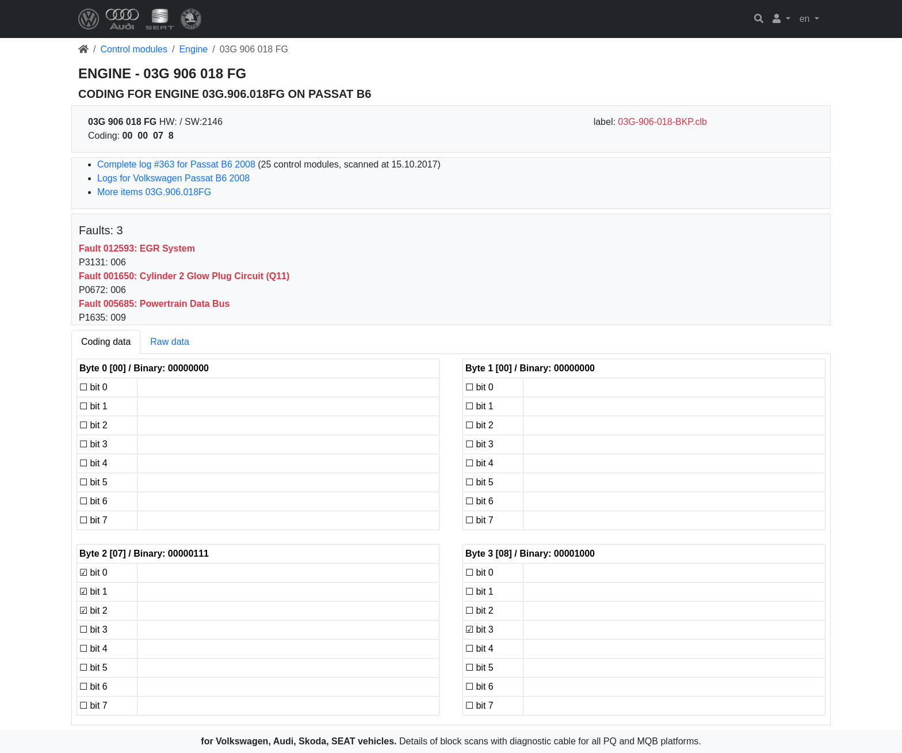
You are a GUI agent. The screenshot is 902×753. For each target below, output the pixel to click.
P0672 (92, 290)
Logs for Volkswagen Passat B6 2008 (173, 178)
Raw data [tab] (169, 342)
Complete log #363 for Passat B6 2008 (176, 164)
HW (167, 122)
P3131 (92, 262)
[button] (781, 19)
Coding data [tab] (106, 342)
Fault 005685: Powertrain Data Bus (154, 304)
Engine (193, 49)
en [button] (806, 19)
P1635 (92, 317)
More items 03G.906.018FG (154, 192)
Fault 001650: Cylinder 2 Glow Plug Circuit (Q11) (184, 276)
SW (192, 122)
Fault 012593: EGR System (137, 248)
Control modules (133, 49)
